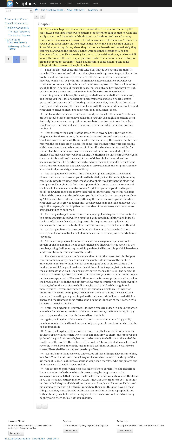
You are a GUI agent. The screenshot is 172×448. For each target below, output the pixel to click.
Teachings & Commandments (16, 41)
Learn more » (16, 433)
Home (43, 3)
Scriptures (26, 3)
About (95, 3)
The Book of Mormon (19, 35)
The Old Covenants (16, 23)
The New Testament (19, 31)
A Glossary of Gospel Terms (19, 47)
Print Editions (83, 3)
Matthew (93, 9)
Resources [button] (55, 3)
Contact (69, 3)
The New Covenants (17, 27)
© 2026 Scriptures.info (17, 438)
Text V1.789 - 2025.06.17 (45, 438)
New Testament (75, 9)
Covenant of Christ (16, 19)
